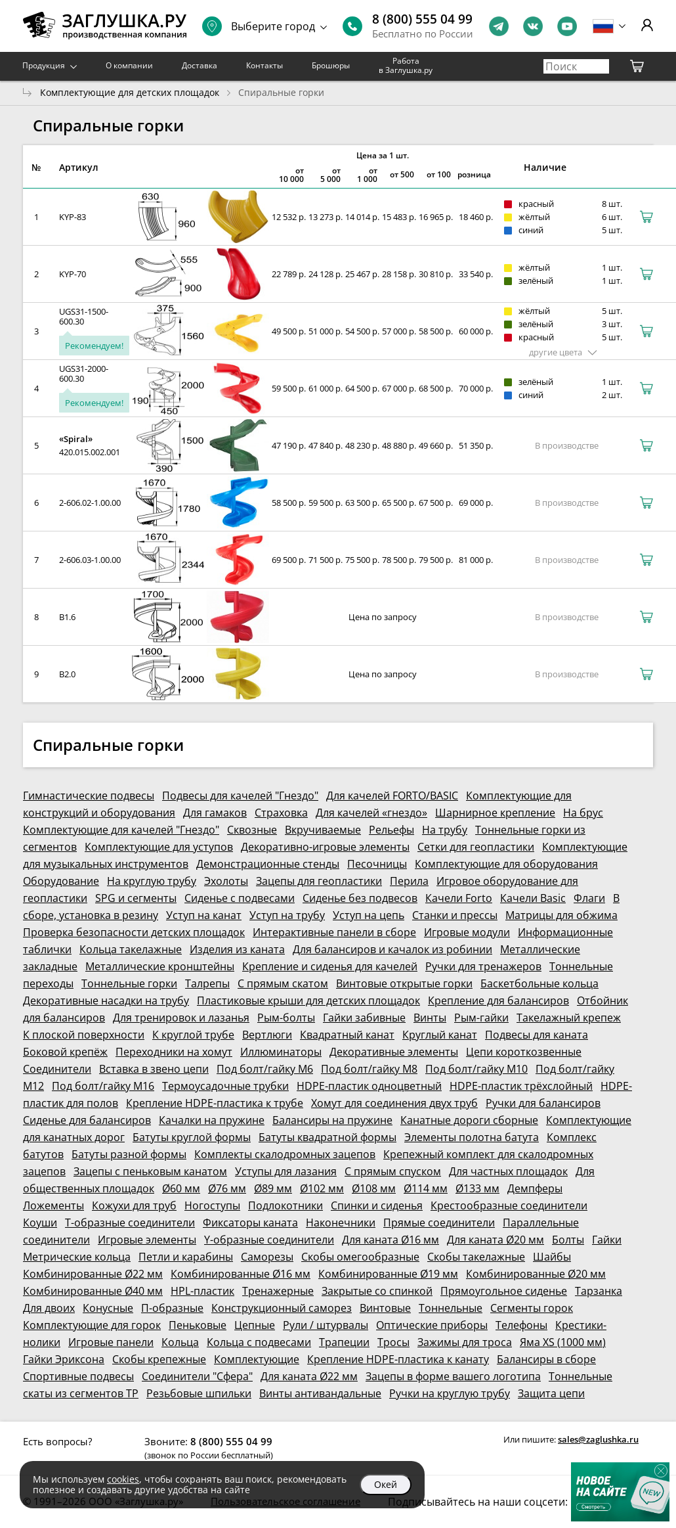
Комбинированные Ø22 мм (93, 1274)
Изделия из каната (237, 949)
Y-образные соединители (269, 1239)
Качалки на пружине (211, 1120)
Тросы (393, 1342)
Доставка (199, 65)
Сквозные (252, 829)
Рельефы (391, 829)
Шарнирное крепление (495, 812)
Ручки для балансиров (543, 1103)
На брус (583, 812)
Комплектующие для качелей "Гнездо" (121, 829)
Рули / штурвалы (325, 1325)
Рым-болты (286, 1017)
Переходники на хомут (174, 1052)
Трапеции (344, 1342)
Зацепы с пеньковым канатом (150, 1171)
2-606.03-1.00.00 (90, 560)
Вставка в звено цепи (154, 1069)
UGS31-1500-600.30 (83, 316)
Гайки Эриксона (63, 1359)
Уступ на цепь (368, 915)
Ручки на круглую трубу (449, 1393)
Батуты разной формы (129, 1154)
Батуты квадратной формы (327, 1137)
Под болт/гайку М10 (476, 1069)
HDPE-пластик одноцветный (369, 1086)
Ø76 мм (227, 1188)
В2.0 (67, 674)
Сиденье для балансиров (87, 1120)
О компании (129, 65)
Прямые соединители (439, 1222)
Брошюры (331, 65)
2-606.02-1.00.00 (90, 502)
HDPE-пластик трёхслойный (521, 1086)
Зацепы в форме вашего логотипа (453, 1376)
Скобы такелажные (476, 1256)
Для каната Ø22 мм (309, 1376)
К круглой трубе (193, 1034)
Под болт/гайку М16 (103, 1086)
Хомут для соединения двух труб (394, 1103)
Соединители (57, 1069)
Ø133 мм (477, 1188)
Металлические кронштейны (159, 966)
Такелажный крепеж (569, 1017)
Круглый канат (439, 1034)
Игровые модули (467, 932)
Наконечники (340, 1222)
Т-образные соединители (130, 1222)
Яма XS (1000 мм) (563, 1342)
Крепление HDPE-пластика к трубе (214, 1103)
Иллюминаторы (281, 1052)
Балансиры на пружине (332, 1120)
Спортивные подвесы (78, 1376)
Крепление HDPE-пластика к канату (398, 1359)
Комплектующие (256, 1359)
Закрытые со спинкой (377, 1291)
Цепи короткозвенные (523, 1052)
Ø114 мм (426, 1188)
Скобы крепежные (159, 1359)
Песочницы (377, 864)
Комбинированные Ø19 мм (388, 1274)
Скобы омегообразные (360, 1256)
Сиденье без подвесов (360, 898)
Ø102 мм (322, 1188)
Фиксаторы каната (250, 1222)
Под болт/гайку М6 (265, 1069)
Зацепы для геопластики (319, 881)
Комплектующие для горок (92, 1325)
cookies (123, 1479)
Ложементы (53, 1205)
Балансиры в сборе (546, 1359)
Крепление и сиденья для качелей (329, 966)
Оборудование (61, 881)
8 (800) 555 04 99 (422, 19)
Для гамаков (215, 812)
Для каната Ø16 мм (390, 1239)
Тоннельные (450, 1308)
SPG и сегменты (136, 898)
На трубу (444, 829)
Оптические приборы (432, 1325)
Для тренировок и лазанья (181, 1017)
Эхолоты (226, 881)
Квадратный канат (347, 1034)
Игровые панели (111, 1342)
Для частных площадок (508, 1171)
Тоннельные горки (129, 983)
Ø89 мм (273, 1188)
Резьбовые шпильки (198, 1393)
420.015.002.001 (89, 452)
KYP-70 (72, 274)
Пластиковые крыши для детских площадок (308, 1000)
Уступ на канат (204, 915)
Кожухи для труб (134, 1205)
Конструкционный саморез (281, 1308)
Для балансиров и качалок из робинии (392, 949)
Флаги (589, 898)
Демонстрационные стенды (267, 864)
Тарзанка (598, 1291)
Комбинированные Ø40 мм (93, 1291)
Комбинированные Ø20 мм (536, 1274)
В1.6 (67, 617)
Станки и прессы (454, 915)
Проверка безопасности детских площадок (134, 932)
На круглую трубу (151, 881)
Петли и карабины (185, 1256)
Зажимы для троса (464, 1342)
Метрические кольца (77, 1256)
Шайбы (552, 1256)
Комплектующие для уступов (159, 847)
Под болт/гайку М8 (369, 1069)
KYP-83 (72, 217)
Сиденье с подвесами (239, 898)
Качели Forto (458, 898)
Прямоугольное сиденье (503, 1291)
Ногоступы (212, 1205)
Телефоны (521, 1325)
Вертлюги (267, 1034)
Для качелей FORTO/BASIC (392, 795)
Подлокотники (285, 1205)
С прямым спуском (393, 1171)
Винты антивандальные (320, 1393)
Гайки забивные (364, 1017)
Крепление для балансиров (498, 1000)
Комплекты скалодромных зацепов (284, 1154)
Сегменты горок (531, 1308)
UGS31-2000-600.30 (83, 373)
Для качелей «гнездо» (371, 812)
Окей (385, 1484)
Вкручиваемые (323, 829)
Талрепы (207, 983)
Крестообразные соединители (509, 1205)
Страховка (281, 812)
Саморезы (267, 1256)
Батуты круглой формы (192, 1137)
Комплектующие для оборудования (506, 864)
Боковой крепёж (65, 1052)
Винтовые (385, 1308)
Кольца (180, 1342)
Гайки (607, 1239)
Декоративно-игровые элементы (325, 847)
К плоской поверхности (83, 1034)
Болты (568, 1239)
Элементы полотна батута (471, 1137)
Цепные (254, 1325)
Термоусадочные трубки (225, 1086)
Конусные (108, 1308)
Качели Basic (533, 898)
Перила (409, 881)
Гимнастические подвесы (88, 795)
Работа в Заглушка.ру (406, 65)
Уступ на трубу (287, 915)
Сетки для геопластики (475, 847)
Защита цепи (551, 1393)
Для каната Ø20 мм (495, 1239)
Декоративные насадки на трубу (106, 1000)
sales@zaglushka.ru (598, 1439)
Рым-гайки (481, 1017)
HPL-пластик (202, 1291)
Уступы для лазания (286, 1171)
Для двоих (49, 1308)
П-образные (172, 1308)
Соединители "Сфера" (197, 1376)
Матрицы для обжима (561, 915)
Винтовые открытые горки (404, 983)
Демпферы (534, 1188)
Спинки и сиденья (377, 1205)
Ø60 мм (181, 1188)
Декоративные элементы (393, 1052)
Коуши (40, 1222)
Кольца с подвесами (259, 1342)
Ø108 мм (374, 1188)
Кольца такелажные (130, 949)
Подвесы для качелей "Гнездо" (240, 795)
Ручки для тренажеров (483, 966)
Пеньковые (197, 1325)
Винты (429, 1017)
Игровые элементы (147, 1239)
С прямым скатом (283, 983)
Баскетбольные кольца (539, 983)
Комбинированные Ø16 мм (240, 1274)
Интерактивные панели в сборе (334, 932)
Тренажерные (278, 1291)
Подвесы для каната (536, 1034)
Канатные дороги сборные (469, 1120)
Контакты (264, 65)
